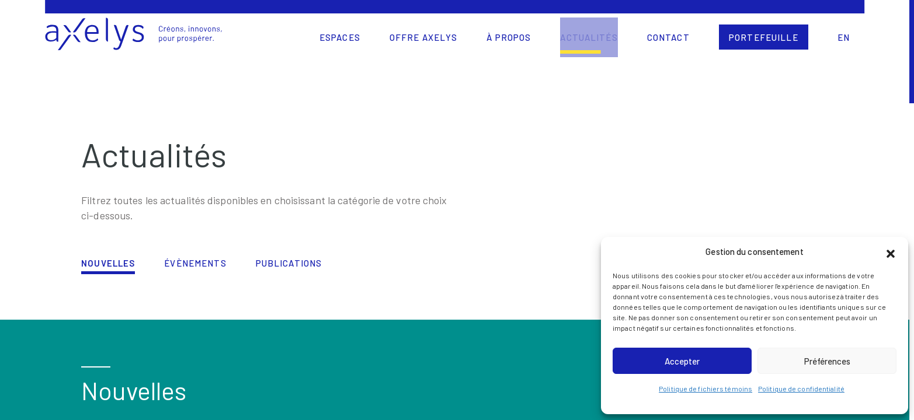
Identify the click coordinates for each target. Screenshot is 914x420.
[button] (890, 252)
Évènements (195, 263)
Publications (289, 263)
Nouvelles (108, 263)
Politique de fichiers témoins (705, 388)
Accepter (682, 361)
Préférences (827, 361)
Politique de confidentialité (801, 388)
